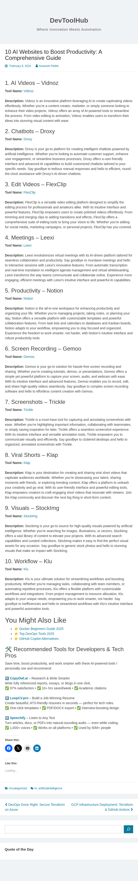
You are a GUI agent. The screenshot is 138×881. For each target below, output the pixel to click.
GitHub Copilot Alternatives (39, 639)
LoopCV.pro (19, 698)
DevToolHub (69, 20)
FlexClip (30, 192)
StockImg (30, 516)
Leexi (27, 245)
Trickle (28, 410)
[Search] (128, 829)
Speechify (17, 718)
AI (35, 788)
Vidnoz (29, 91)
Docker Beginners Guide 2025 (41, 629)
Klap (27, 463)
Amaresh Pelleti (49, 66)
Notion (28, 298)
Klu (26, 569)
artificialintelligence (50, 788)
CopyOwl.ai (19, 678)
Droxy (28, 139)
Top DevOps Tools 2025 (36, 634)
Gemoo (29, 357)
